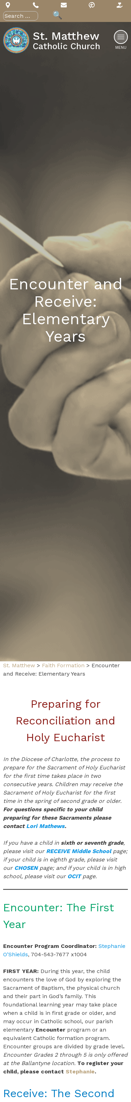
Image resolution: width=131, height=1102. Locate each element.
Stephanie (80, 1071)
